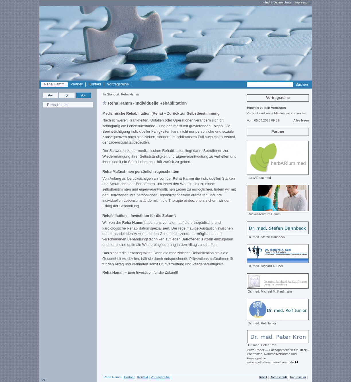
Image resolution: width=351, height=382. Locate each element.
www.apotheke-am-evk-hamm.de (270, 362)
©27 (44, 379)
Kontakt (95, 84)
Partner (77, 84)
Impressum (302, 2)
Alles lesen (301, 120)
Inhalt (266, 2)
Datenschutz (282, 2)
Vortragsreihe (118, 84)
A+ (83, 95)
